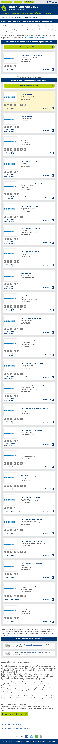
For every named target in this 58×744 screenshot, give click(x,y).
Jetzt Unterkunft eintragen (16, 714)
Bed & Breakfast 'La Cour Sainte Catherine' (35, 408)
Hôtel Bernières (26, 139)
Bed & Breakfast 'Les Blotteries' (31, 184)
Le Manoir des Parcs (27, 453)
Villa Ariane (24, 475)
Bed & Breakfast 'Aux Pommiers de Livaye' (34, 386)
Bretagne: (16, 645)
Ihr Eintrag (29, 2)
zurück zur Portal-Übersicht (12, 725)
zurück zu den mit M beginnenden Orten (16, 729)
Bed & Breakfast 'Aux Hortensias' (31, 608)
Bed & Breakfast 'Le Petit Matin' (31, 541)
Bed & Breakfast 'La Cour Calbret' (31, 564)
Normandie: (17, 653)
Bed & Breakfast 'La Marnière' (30, 341)
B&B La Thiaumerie (27, 296)
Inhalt (18, 2)
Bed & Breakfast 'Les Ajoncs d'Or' (31, 430)
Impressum (51, 741)
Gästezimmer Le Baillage (29, 586)
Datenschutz (19, 741)
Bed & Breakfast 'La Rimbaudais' (31, 497)
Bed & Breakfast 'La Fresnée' (30, 251)
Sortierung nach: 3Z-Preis (36, 47)
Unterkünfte (6, 2)
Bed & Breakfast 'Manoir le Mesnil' (32, 519)
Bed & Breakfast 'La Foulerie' (30, 161)
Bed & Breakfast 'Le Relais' (29, 206)
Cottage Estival (26, 273)
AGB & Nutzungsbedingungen (35, 741)
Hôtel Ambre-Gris (26, 94)
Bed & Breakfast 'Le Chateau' (30, 229)
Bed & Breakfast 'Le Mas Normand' (32, 363)
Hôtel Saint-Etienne (27, 116)
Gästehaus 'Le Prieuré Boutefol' (31, 318)
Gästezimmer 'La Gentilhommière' (32, 56)
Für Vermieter (8, 741)
